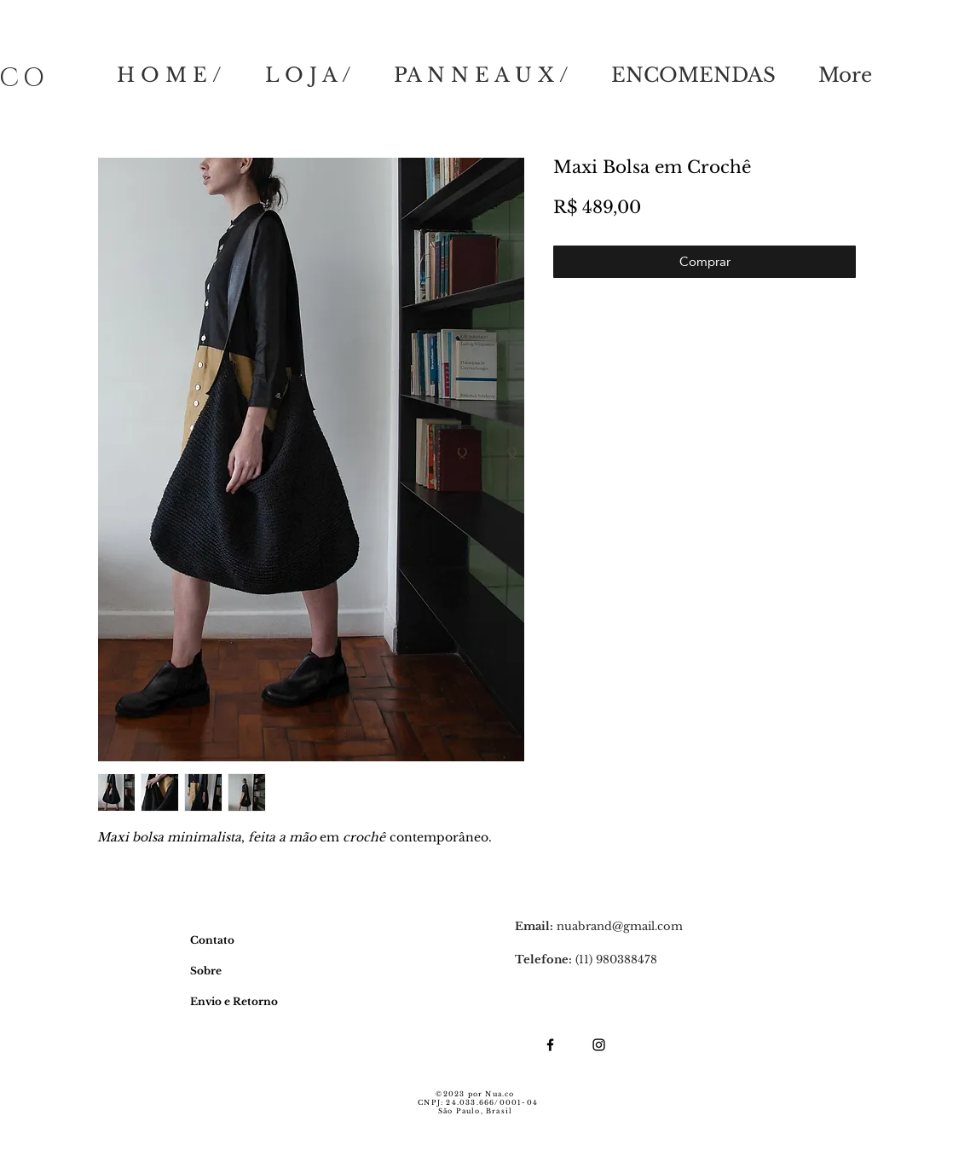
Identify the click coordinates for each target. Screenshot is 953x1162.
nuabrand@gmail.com (620, 926)
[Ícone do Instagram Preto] (599, 1045)
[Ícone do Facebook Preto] (550, 1045)
